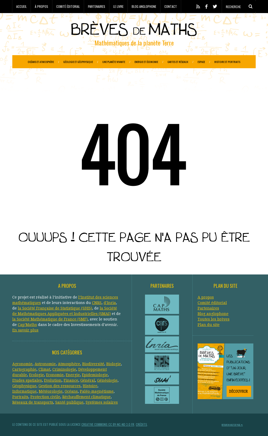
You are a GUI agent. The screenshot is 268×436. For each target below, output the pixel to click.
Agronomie (22, 364)
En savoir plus (25, 330)
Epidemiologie (95, 375)
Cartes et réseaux (178, 62)
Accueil (21, 6)
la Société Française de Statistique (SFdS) (55, 308)
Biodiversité (93, 364)
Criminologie (64, 369)
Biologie (113, 364)
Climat (44, 369)
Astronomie (45, 364)
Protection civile (45, 397)
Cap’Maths (27, 325)
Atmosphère (69, 364)
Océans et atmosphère (41, 62)
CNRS (97, 303)
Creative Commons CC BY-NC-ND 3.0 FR (107, 424)
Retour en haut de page (232, 424)
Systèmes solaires (102, 402)
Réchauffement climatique (86, 397)
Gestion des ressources (59, 386)
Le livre (118, 6)
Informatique (24, 391)
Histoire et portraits (227, 62)
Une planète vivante (113, 62)
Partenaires (96, 6)
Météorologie (51, 391)
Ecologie (36, 375)
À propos (41, 6)
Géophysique (24, 386)
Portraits (20, 397)
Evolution (53, 380)
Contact (170, 6)
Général (87, 380)
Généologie (107, 380)
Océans (71, 391)
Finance (71, 380)
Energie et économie (146, 62)
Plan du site (209, 325)
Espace (201, 62)
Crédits (141, 424)
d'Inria (110, 303)
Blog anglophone (144, 6)
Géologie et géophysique (78, 62)
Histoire (90, 386)
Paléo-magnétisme (97, 391)
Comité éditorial (68, 6)
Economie (55, 375)
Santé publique (69, 402)
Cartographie (24, 369)
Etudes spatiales (27, 380)
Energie (73, 375)
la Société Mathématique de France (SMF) (50, 319)
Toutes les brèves (214, 319)
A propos (206, 297)
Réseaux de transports (32, 402)
